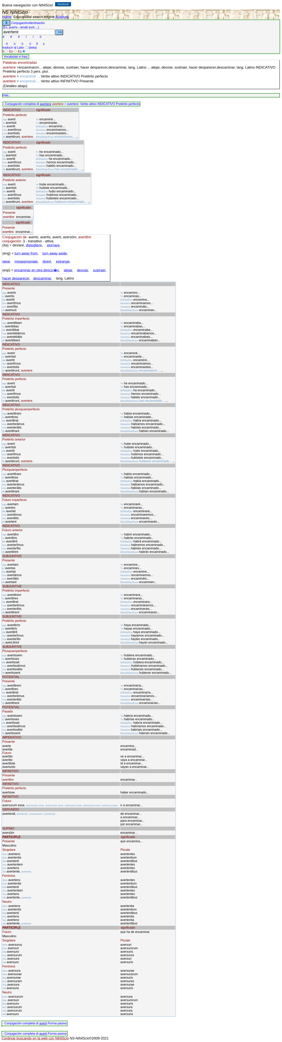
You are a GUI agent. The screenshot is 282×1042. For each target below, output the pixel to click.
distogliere (34, 245)
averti (43, 1023)
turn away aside (55, 253)
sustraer (99, 270)
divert (47, 261)
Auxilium (62, 17)
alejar (68, 270)
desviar (82, 270)
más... (7, 95)
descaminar (42, 278)
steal (6, 261)
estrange (62, 261)
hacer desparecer (15, 278)
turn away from (26, 253)
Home (6, 17)
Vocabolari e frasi (16, 56)
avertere (45, 104)
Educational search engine (34, 17)
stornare (53, 245)
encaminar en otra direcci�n (36, 270)
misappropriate (26, 261)
